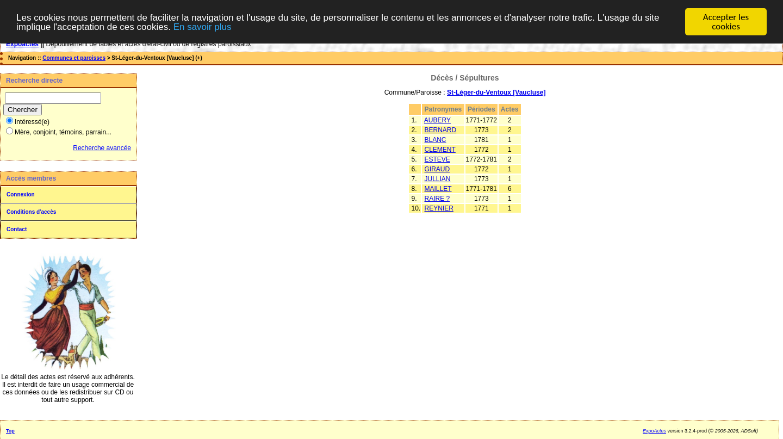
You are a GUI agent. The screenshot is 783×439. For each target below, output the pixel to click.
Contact (17, 229)
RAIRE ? (437, 198)
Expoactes (22, 44)
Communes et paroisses (73, 58)
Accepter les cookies (726, 21)
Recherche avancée (102, 148)
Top (10, 431)
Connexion (21, 194)
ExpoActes (654, 431)
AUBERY (437, 120)
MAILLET (438, 189)
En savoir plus (202, 27)
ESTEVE (437, 159)
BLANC (435, 140)
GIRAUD (437, 169)
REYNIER (439, 208)
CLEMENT (440, 149)
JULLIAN (438, 179)
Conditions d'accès (31, 212)
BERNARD (441, 130)
